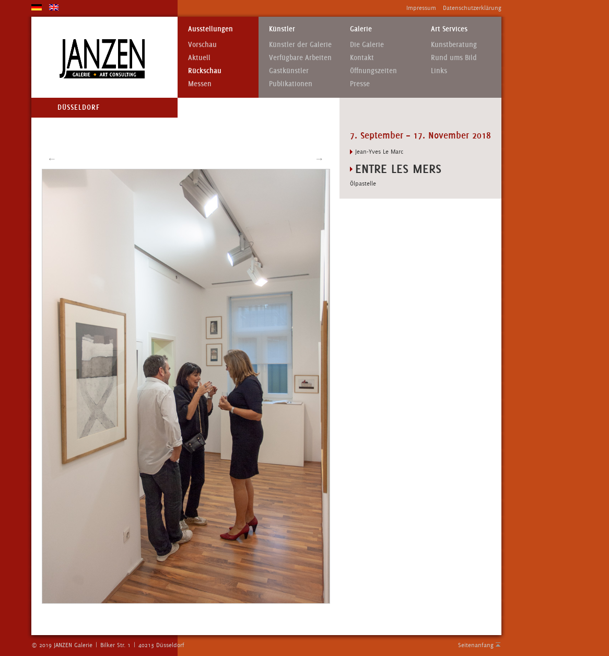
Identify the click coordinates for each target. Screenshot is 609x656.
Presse (360, 83)
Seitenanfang (476, 645)
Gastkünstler (289, 70)
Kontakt (362, 57)
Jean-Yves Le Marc (379, 151)
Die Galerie (367, 44)
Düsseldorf (78, 107)
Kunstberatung (454, 44)
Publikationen (290, 83)
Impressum (421, 7)
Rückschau (204, 70)
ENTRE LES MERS (398, 168)
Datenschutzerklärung (472, 7)
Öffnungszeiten (373, 70)
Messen (200, 83)
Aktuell (199, 57)
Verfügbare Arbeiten (300, 57)
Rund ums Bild (454, 57)
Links (439, 70)
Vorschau (202, 44)
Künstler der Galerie (300, 44)
